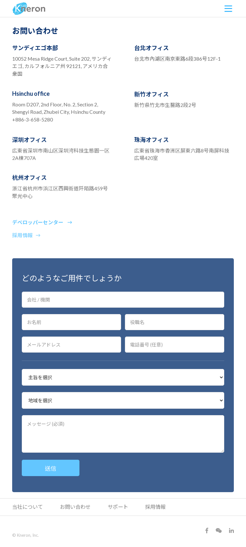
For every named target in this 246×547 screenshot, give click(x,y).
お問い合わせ (75, 507)
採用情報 (26, 240)
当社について (27, 507)
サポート (118, 507)
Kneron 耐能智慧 (28, 8)
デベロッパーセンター (42, 226)
